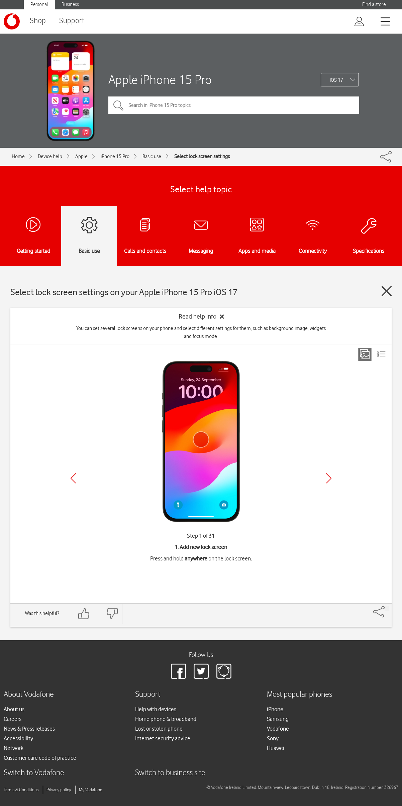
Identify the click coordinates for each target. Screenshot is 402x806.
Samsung (278, 719)
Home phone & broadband (165, 719)
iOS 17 (336, 80)
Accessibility (18, 738)
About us (14, 709)
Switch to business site (170, 773)
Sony (273, 738)
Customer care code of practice (40, 757)
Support (71, 21)
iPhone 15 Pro (115, 156)
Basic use (151, 156)
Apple (81, 156)
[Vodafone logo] (12, 21)
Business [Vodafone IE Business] (70, 4)
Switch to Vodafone (34, 773)
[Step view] (365, 354)
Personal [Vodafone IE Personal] (39, 4)
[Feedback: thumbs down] (112, 613)
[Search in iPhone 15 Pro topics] (233, 105)
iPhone (275, 709)
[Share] (387, 608)
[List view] (381, 354)
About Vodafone (29, 694)
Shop (38, 21)
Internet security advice (162, 738)
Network (13, 748)
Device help (50, 156)
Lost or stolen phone (159, 728)
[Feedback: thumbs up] (84, 613)
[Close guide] (387, 291)
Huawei (275, 748)
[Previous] (73, 478)
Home (18, 156)
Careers (12, 719)
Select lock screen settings (202, 156)
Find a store (374, 4)
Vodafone (278, 728)
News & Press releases (29, 728)
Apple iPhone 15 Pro (160, 79)
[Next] (328, 478)
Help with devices (155, 709)
